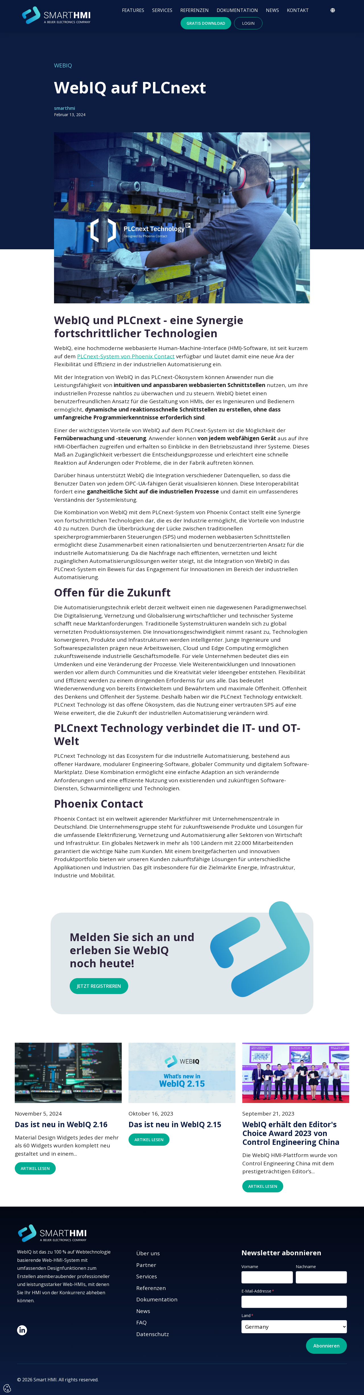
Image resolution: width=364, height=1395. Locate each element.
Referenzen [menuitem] (151, 1288)
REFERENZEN (194, 10)
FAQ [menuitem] (141, 1322)
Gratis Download (206, 23)
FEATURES (133, 10)
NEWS (272, 10)
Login (248, 23)
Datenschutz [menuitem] (152, 1334)
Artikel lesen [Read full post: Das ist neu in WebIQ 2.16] (35, 1168)
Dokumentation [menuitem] (156, 1299)
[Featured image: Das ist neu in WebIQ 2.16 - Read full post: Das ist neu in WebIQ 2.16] (68, 1073)
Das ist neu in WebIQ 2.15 (175, 1124)
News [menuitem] (143, 1311)
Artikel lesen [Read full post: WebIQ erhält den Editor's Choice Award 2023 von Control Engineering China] (262, 1186)
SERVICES (162, 10)
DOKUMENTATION (237, 10)
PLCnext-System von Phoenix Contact (126, 356)
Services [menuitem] (146, 1276)
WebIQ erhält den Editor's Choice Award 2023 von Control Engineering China (291, 1133)
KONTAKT (298, 10)
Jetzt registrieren (99, 986)
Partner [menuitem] (146, 1265)
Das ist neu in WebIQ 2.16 (61, 1124)
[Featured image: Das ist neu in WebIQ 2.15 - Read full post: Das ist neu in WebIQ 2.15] (182, 1073)
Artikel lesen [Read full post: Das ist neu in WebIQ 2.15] (149, 1139)
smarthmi (64, 108)
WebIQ (63, 65)
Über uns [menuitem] (148, 1253)
